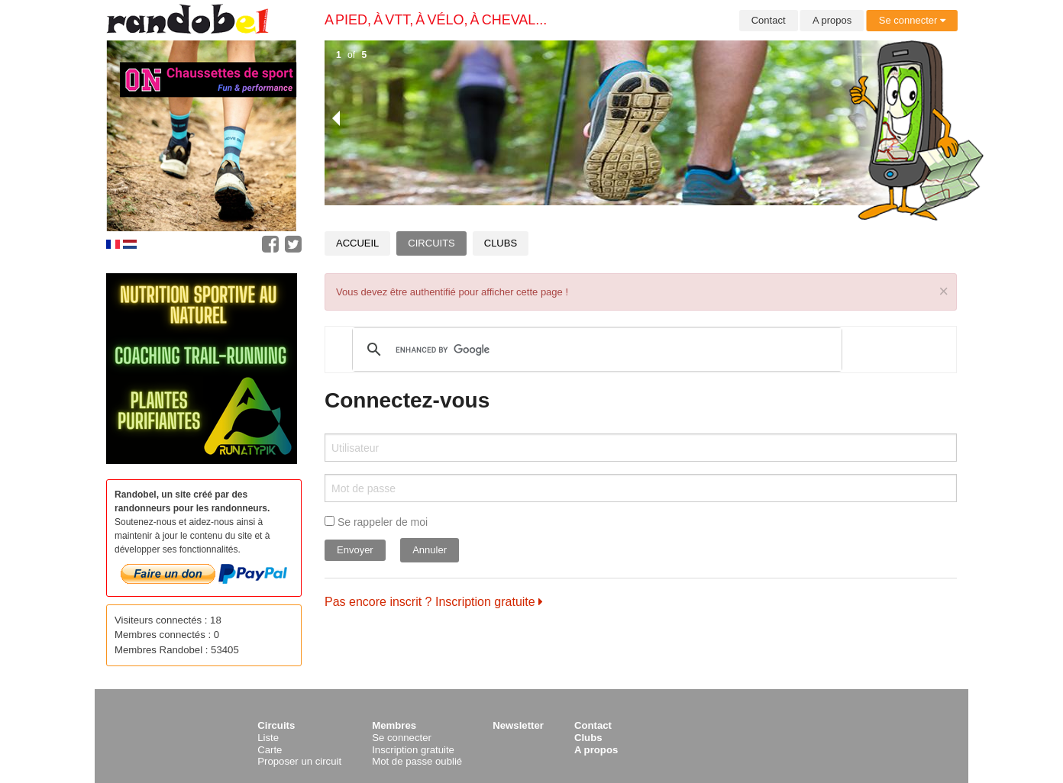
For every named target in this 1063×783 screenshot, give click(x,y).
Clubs (500, 243)
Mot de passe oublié (417, 761)
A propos (832, 20)
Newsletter (518, 725)
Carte (269, 750)
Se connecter (912, 20)
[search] (595, 349)
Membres (394, 725)
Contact (768, 20)
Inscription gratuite (413, 750)
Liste (268, 737)
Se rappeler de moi (376, 522)
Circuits (431, 243)
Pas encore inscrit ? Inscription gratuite (434, 601)
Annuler (429, 550)
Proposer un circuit (299, 761)
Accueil (357, 243)
